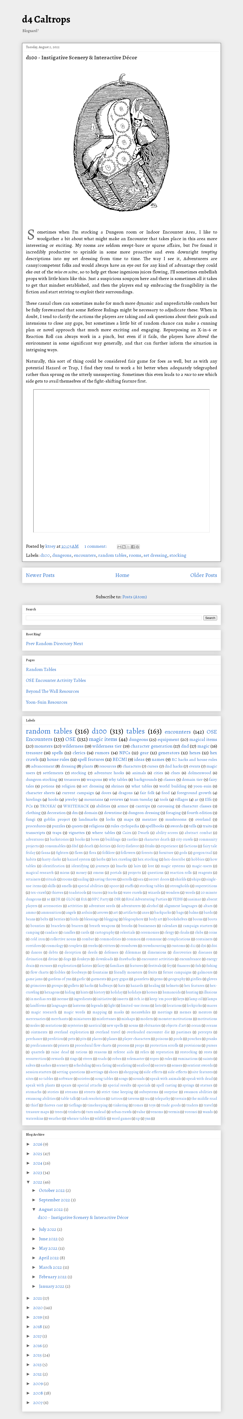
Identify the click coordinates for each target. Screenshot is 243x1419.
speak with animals (165, 1078)
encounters (85, 555)
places (97, 1038)
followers (128, 852)
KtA (84, 899)
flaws (79, 852)
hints (84, 992)
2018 (38, 1326)
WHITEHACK (76, 806)
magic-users (202, 866)
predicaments (41, 1045)
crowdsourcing (154, 945)
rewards (57, 1058)
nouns (133, 1025)
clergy (169, 932)
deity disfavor (128, 846)
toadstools (77, 892)
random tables (112, 555)
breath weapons (102, 925)
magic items (103, 739)
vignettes (77, 832)
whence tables (78, 1118)
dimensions (157, 952)
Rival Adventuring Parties (146, 899)
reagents (205, 872)
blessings (91, 919)
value (141, 1112)
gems (158, 979)
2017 (37, 1336)
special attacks (89, 1085)
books (80, 839)
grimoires (38, 985)
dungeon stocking (42, 779)
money (81, 872)
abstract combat (198, 832)
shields (181, 879)
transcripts (35, 832)
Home (122, 575)
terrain (180, 1098)
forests (147, 852)
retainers (33, 879)
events (194, 766)
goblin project (57, 819)
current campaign (78, 793)
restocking (188, 1052)
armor (122, 806)
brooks (127, 925)
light (112, 1005)
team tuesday (141, 799)
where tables (103, 832)
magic (203, 746)
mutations (53, 1025)
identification (53, 866)
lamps (212, 999)
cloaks (184, 932)
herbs (101, 859)
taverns (134, 1098)
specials (143, 1085)
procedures (36, 826)
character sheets (40, 793)
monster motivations (175, 1018)
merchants (59, 1018)
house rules (58, 759)
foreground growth (194, 793)
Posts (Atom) (134, 597)
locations (174, 1005)
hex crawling (122, 859)
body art (155, 919)
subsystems (148, 1092)
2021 (38, 1298)
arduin (86, 912)
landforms (38, 1005)
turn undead (96, 1112)
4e (196, 799)
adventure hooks (109, 773)
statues (206, 1085)
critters (109, 945)
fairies (87, 965)
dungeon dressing (144, 812)
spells (57, 752)
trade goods (171, 1105)
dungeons (61, 555)
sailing (83, 879)
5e (48, 899)
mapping (100, 1012)
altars (208, 906)
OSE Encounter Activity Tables (56, 680)
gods (183, 852)
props (139, 1045)
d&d (74, 846)
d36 (203, 945)
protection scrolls (164, 1045)
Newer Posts (40, 575)
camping (33, 932)
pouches (194, 1038)
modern (146, 1018)
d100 (45, 555)
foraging (173, 812)
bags (180, 912)
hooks (53, 799)
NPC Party (100, 899)
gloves (212, 979)
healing (154, 985)
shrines (117, 786)
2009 (38, 1383)
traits (207, 826)
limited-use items (135, 1005)
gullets (73, 985)
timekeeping (97, 1105)
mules (35, 1025)
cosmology (54, 945)
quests (77, 826)
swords (176, 826)
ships (196, 879)
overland (203, 819)
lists (158, 1005)
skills (51, 886)
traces (97, 892)
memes (185, 1012)
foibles (59, 972)
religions (96, 826)
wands (208, 1112)
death (88, 846)
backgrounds (145, 779)
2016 (38, 1345)
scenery (62, 1065)
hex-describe (174, 859)
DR (58, 899)
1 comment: (96, 546)
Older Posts (203, 575)
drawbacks (127, 959)
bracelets (58, 925)
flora (92, 852)
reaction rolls (181, 872)
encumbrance (190, 959)
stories (53, 1092)
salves (31, 1065)
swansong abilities (41, 1098)
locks (110, 819)
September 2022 (55, 1200)
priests (63, 1045)
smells (67, 886)
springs (188, 1085)
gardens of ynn (59, 979)
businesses (147, 925)
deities (105, 846)
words (190, 892)
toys (152, 1105)
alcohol (152, 906)
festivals (155, 965)
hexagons (52, 992)
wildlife (100, 1118)
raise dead (60, 1052)
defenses (111, 952)
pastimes (183, 1032)
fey (169, 965)
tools (164, 799)
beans (30, 919)
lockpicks (194, 1005)
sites (30, 1078)
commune (154, 939)
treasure (34, 752)
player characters (136, 1038)
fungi (30, 819)
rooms (135, 555)
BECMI (119, 759)
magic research (44, 1012)
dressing (68, 766)
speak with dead (199, 1078)
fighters (62, 852)
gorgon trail (202, 852)
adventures (35, 839)
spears (66, 1085)
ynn (147, 1118)
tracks (112, 892)
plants (87, 766)
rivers (87, 1058)
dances (36, 952)
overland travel (107, 1032)
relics (144, 1052)
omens (98, 872)
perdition (55, 1038)
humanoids (172, 992)
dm (75, 812)
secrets (161, 1065)
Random (44, 643)
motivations (207, 1018)
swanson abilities (198, 1092)
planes (112, 1038)
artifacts (130, 912)
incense (62, 999)
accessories (52, 906)
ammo (31, 912)
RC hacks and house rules (194, 759)
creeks (93, 945)
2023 (38, 1172)
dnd (185, 746)
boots (212, 919)
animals (139, 773)
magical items (203, 739)
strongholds (180, 886)
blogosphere (133, 919)
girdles (196, 979)
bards (208, 912)
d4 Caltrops (46, 19)
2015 (38, 1355)
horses (151, 992)
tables (135, 731)
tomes (138, 1105)
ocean (196, 1025)
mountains (93, 799)
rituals (51, 879)
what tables (141, 786)
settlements (53, 773)
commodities (110, 939)
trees (59, 1112)
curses (152, 766)
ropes (154, 1058)
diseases (205, 952)
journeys (102, 866)
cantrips (143, 806)
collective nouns (63, 939)
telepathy (162, 1098)
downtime (113, 812)
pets (71, 1038)
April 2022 (49, 1258)
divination (34, 959)
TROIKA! (48, 806)
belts (44, 919)
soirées (84, 1078)
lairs (137, 866)
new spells (115, 1025)
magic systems (173, 866)
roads (102, 1058)
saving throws (105, 879)
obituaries (152, 1025)
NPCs (124, 752)
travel (208, 1105)
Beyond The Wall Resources (52, 691)
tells (192, 826)
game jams (34, 979)
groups (57, 985)
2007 (38, 1402)
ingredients (83, 999)
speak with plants (40, 1085)
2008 (38, 1393)
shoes (113, 1072)
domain (91, 812)
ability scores (167, 832)
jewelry (71, 799)
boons (198, 919)
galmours (205, 972)
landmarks (88, 819)
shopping (131, 1072)
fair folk (147, 793)
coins (213, 932)
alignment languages (181, 906)
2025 (38, 1153)
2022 (38, 1182)
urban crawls (121, 1112)
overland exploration (71, 1032)
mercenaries (36, 1018)
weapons (94, 779)
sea (141, 879)
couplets (75, 945)
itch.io (139, 999)
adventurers (131, 906)
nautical (95, 1025)
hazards (137, 985)
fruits (152, 972)
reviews (116, 799)
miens (65, 872)
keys (180, 999)
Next (78, 643)
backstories (59, 839)
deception (73, 952)
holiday (117, 992)
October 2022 (52, 1190)
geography (176, 979)
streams (71, 1092)
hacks (89, 985)
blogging (111, 919)
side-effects (177, 1072)
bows (95, 839)
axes (145, 912)
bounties (37, 925)
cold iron (37, 939)
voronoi (191, 1112)
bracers (77, 925)
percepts (205, 1032)
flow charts (39, 972)
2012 (38, 1374)
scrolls (127, 879)
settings (96, 1072)
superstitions (206, 886)
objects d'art (176, 1025)
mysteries (75, 1025)
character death (157, 839)
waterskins (34, 1118)
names (158, 759)
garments (98, 979)
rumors (102, 752)
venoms (157, 1112)
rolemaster (136, 1058)
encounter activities (157, 959)
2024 (38, 1163)
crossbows (128, 945)
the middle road (204, 1098)
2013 (37, 1364)
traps (56, 832)
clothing (33, 812)
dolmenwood (199, 773)
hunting (192, 992)
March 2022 (51, 1267)
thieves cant (53, 1105)
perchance (34, 1038)
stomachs (34, 1092)
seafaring (124, 1065)
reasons (100, 1052)
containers (204, 939)
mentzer (149, 819)
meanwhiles (140, 1012)
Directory (62, 643)
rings (74, 1058)
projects (134, 872)
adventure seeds (102, 906)
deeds (93, 952)
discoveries (182, 952)
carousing (165, 806)
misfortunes (106, 1018)
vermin (174, 1112)
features (136, 965)
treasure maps (37, 1112)
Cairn (126, 832)
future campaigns (177, 972)
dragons (125, 793)
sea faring (104, 1065)
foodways (79, 972)
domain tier (192, 779)
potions (47, 786)
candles (69, 932)
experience (169, 846)
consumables (55, 846)
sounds (139, 1078)
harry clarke (51, 859)
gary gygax (120, 979)
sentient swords (200, 1065)
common (133, 939)
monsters (43, 746)
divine (53, 959)
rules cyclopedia (125, 826)
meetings (165, 1012)
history (99, 992)
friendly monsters (128, 972)
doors (106, 793)
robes (117, 1058)
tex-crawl (38, 892)
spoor (114, 886)
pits (83, 1038)
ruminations (188, 1058)
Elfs (208, 799)
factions (190, 846)
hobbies (198, 859)
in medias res (40, 999)
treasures (72, 779)
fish (198, 965)
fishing (211, 965)
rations (81, 1052)
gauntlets (141, 979)
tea (147, 1098)
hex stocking (148, 859)
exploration (67, 965)
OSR (117, 899)
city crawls (184, 839)
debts (53, 952)
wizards (154, 892)
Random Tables (41, 669)
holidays (134, 992)
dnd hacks (174, 766)
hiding (70, 992)
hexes (195, 752)
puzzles (58, 826)
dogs (67, 959)
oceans (211, 1025)
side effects (153, 1072)
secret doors (159, 879)
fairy (101, 965)
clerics (79, 752)
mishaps (128, 1018)
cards (85, 932)
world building (172, 786)
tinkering (120, 1105)
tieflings (75, 1105)
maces (212, 1005)
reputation (164, 1052)
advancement (43, 766)
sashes (46, 1065)
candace (51, 932)
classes (169, 779)
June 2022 (49, 1239)
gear (144, 752)
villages (181, 799)
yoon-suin (202, 786)
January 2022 (52, 1286)
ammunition (51, 912)
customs (178, 945)
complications (178, 939)
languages (59, 1005)
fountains (100, 972)
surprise (171, 1092)
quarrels (38, 1052)
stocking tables (152, 886)
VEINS (178, 899)
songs (123, 1078)
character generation (152, 746)
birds (74, 919)
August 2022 (51, 1209)
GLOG (71, 899)
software (66, 1078)
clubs (199, 932)
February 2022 (53, 1277)
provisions (192, 1045)
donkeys (83, 959)
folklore (108, 852)
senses (177, 1065)
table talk (68, 1098)
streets (89, 1092)
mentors (205, 1012)
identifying (80, 866)
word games (121, 1118)
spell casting (166, 1085)
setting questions (71, 1072)
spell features (91, 759)
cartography (105, 932)
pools (177, 1038)
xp (138, 1118)
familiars (117, 965)
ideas (139, 759)
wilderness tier (107, 746)
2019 (38, 1317)
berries (59, 919)
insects (122, 999)
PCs (29, 806)
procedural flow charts (93, 1045)
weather (55, 1118)
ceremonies (149, 932)
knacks (121, 866)
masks (119, 1012)
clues (175, 773)
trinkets (74, 1112)
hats (121, 985)
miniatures (82, 1018)
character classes (196, 806)
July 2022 (48, 1229)
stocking (177, 555)
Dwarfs (143, 832)
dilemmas (133, 952)
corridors (33, 945)
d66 (214, 945)
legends (97, 1005)
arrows (102, 912)
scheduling (82, 1065)
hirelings (34, 799)
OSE (70, 739)
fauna (45, 852)
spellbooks (154, 826)
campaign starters (198, 925)
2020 (38, 1307)
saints (208, 1058)
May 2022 (48, 1248)
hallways (106, 985)
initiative (104, 999)
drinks (150, 846)
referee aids (123, 1052)
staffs (129, 886)
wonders (173, 892)
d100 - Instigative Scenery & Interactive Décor (81, 57)
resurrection (36, 1058)
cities (158, 773)
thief (34, 1105)
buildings (113, 839)
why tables (118, 779)
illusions (210, 992)
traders (192, 1105)
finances (183, 965)
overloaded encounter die (148, 1032)
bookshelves (177, 919)
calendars (169, 925)
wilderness (73, 746)
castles (132, 839)
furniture (166, 852)
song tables (104, 1078)
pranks (211, 1038)
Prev (30, 643)
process (123, 1045)
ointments (39, 1032)
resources (107, 766)
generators (169, 752)
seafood (143, 1065)
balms (194, 912)
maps (128, 819)
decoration (56, 812)
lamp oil (195, 999)
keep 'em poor (161, 999)
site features (202, 1072)
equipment (168, 739)
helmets (172, 985)
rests (208, 1052)
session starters (39, 1072)
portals (116, 872)
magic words (74, 1012)
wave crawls (132, 892)
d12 (193, 945)
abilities (103, 806)
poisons (161, 1038)
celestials (127, 932)
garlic (81, 979)
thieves (57, 892)
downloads (104, 959)
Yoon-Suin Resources (46, 702)
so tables (46, 1078)
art (115, 912)
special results (119, 1085)
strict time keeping (117, 1092)
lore (151, 866)
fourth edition (199, 812)
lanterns (79, 1005)
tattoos (117, 1098)
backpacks (162, 912)
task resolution (93, 1098)
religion (68, 786)
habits (31, 859)
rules (168, 1058)
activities (75, 906)
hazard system (79, 859)
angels (71, 912)
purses (211, 1045)
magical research (40, 872)
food (166, 793)
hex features (194, 985)
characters (132, 766)
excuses (46, 965)
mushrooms (176, 819)
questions (155, 872)
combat (88, 939)
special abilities (90, 886)
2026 (38, 1144)
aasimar (194, 899)
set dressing (155, 555)
